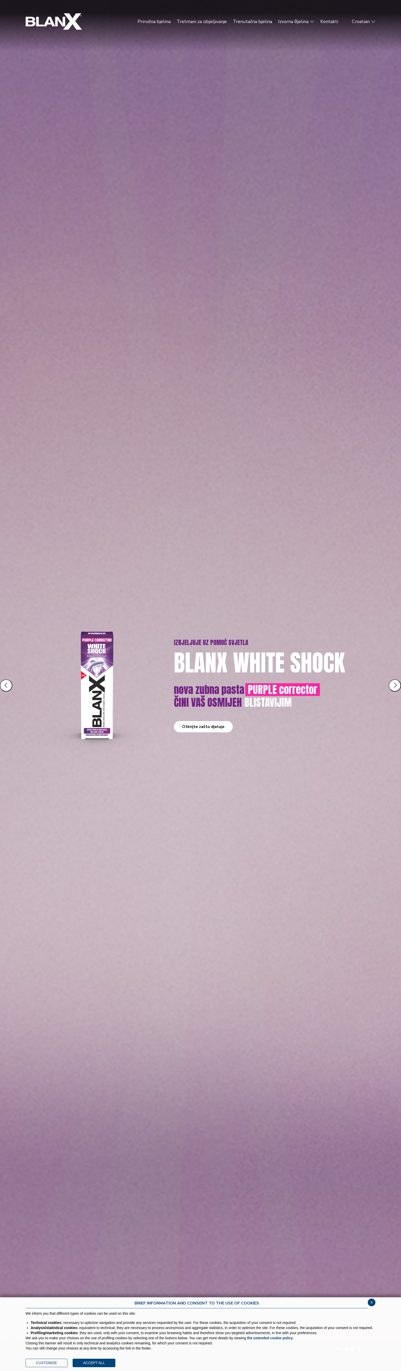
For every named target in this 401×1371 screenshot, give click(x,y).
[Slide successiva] (395, 685)
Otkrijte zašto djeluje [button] (203, 727)
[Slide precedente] (6, 685)
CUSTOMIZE (46, 1363)
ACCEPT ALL (94, 1363)
